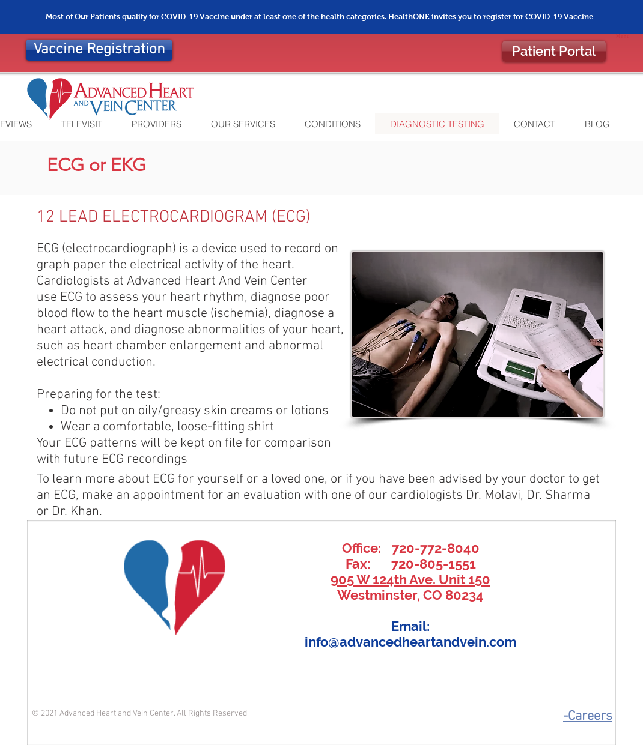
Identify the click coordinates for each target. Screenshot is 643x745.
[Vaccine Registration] (99, 50)
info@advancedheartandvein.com (410, 642)
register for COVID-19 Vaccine (538, 16)
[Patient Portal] (554, 51)
